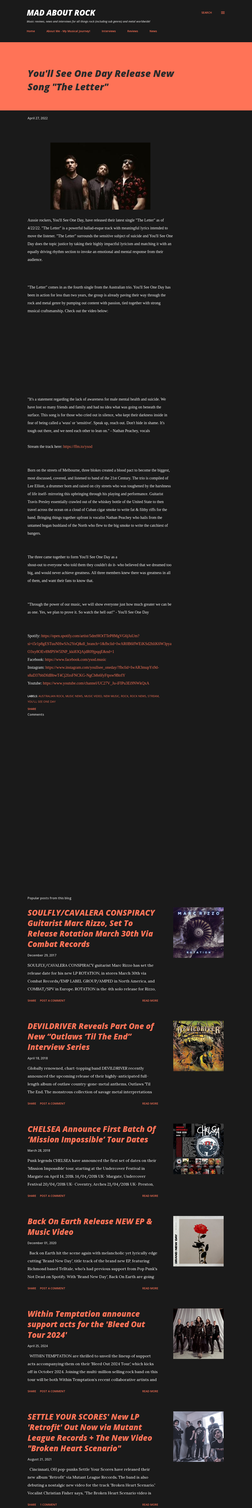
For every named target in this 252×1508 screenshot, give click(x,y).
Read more (150, 1000)
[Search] (206, 13)
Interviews (109, 31)
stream (153, 696)
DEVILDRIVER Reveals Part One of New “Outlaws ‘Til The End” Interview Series (91, 1036)
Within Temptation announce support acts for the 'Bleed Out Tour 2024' (86, 1324)
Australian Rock (51, 696)
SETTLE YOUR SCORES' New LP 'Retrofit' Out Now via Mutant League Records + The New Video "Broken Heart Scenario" (90, 1432)
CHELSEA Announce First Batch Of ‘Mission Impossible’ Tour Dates (92, 1134)
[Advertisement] (94, 846)
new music (111, 696)
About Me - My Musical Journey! (68, 31)
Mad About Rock (61, 12)
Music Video (93, 696)
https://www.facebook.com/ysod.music (75, 659)
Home (31, 31)
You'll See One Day (42, 701)
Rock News (138, 696)
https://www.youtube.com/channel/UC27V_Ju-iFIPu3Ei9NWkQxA (96, 683)
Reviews (132, 31)
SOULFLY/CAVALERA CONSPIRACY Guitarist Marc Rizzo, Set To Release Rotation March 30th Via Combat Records (91, 928)
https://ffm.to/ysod (77, 446)
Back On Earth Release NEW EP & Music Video (90, 1226)
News (153, 31)
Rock (124, 696)
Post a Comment (52, 1000)
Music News (74, 696)
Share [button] (32, 709)
